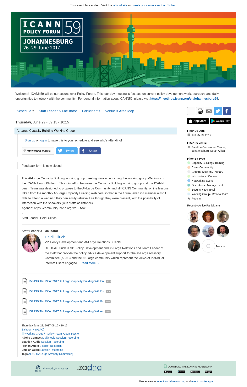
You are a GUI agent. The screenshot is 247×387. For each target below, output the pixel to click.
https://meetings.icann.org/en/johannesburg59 (184, 98)
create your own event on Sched (154, 5)
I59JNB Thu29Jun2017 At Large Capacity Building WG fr (66, 301)
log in (43, 140)
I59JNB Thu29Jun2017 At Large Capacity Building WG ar (66, 311)
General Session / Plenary (205, 171)
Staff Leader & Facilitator (58, 111)
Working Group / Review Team (42, 333)
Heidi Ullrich (55, 237)
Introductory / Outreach (203, 176)
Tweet (70, 150)
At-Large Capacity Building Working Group (46, 130)
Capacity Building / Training (205, 162)
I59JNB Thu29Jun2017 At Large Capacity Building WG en (66, 281)
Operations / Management (205, 185)
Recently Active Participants (204, 205)
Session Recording (52, 341)
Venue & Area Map (119, 111)
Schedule (24, 111)
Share (93, 150)
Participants (91, 111)
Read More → (90, 263)
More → (221, 246)
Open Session (71, 333)
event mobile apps (202, 381)
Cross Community (200, 167)
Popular (194, 198)
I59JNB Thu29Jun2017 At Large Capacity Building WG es (66, 291)
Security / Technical (201, 189)
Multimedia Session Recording (60, 337)
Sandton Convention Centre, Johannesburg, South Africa (206, 149)
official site (120, 5)
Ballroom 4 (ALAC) (33, 329)
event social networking (171, 381)
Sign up (30, 140)
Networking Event (200, 180)
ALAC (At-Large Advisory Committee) (50, 353)
